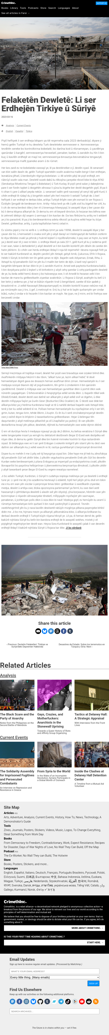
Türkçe (29, 131)
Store (43, 8)
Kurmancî (20, 889)
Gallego (8, 889)
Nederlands (41, 881)
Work (66, 842)
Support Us (102, 3)
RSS (16, 813)
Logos (68, 830)
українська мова (65, 885)
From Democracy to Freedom (22, 842)
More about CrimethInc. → (88, 928)
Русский (90, 872)
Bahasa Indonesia (69, 877)
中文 (54, 877)
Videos (50, 830)
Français (52, 872)
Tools (23, 8)
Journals (17, 830)
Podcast (9, 851)
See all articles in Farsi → (15, 13)
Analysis (10, 125)
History (59, 817)
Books (4, 8)
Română (93, 881)
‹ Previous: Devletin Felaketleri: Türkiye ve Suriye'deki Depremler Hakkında (27, 645)
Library (14, 8)
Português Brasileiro (71, 872)
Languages (64, 8)
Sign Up (93, 983)
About (75, 8)
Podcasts (33, 8)
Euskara (96, 877)
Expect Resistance (82, 842)
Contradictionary (51, 842)
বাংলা (7, 885)
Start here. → (95, 942)
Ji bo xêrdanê (73, 527)
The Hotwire (60, 855)
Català (94, 885)
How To (70, 817)
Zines (7, 830)
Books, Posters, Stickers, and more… (26, 864)
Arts (6, 817)
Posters (28, 830)
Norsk (31, 889)
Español (19, 131)
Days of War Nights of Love (36, 847)
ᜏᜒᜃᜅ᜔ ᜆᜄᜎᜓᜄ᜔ (45, 889)
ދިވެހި (102, 885)
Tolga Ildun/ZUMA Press (9, 367)
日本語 (30, 877)
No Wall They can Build (37, 855)
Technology (91, 817)
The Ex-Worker (13, 855)
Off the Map (91, 847)
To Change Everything (86, 830)
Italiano (29, 872)
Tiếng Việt (83, 885)
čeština (85, 877)
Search (52, 8)
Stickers (40, 830)
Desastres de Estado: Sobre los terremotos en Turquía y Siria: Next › (82, 645)
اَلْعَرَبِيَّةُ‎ (73, 881)
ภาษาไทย (47, 885)
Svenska (17, 885)
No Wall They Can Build (68, 847)
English (9, 131)
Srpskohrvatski (58, 881)
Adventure (16, 817)
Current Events (23, 125)
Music (59, 830)
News (79, 817)
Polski (101, 872)
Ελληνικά (9, 877)
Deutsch (41, 872)
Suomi (21, 877)
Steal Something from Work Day (23, 834)
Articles (9, 813)
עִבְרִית (36, 885)
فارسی (28, 881)
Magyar (8, 881)
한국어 (82, 881)
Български (43, 877)
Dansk (27, 885)
